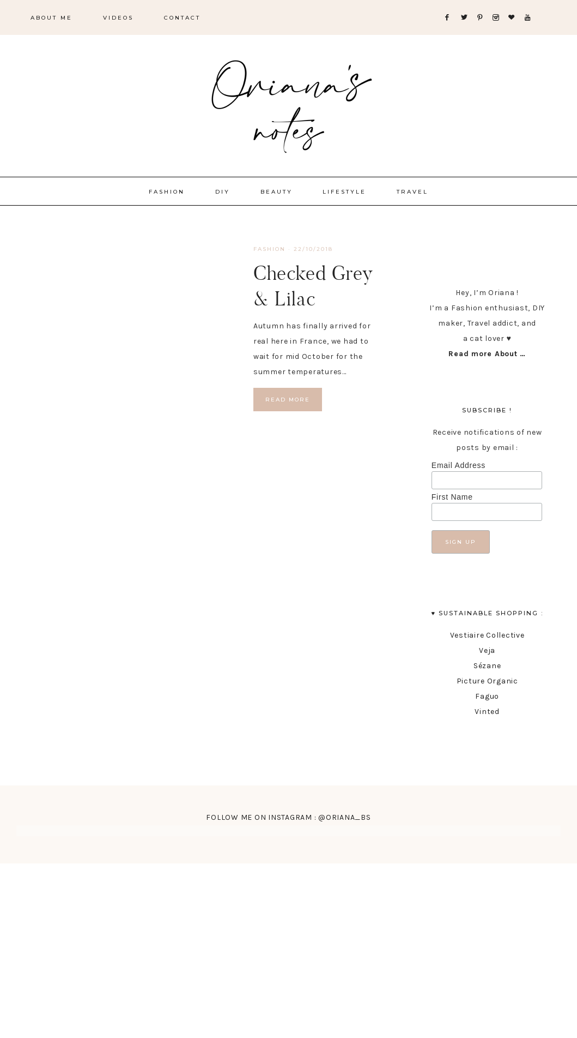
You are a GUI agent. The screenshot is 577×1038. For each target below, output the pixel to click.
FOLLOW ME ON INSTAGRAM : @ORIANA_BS (288, 817)
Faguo (487, 696)
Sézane (487, 665)
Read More (287, 399)
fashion (269, 249)
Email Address (458, 465)
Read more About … (487, 353)
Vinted (487, 711)
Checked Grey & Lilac (313, 285)
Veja (487, 650)
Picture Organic (487, 681)
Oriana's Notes (289, 103)
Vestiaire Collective (487, 635)
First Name (452, 497)
